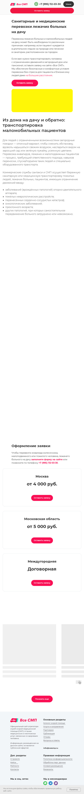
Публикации (49, 733)
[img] (36, 4)
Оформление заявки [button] (31, 446)
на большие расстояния (38, 75)
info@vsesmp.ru (50, 748)
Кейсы (13, 762)
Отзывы (46, 737)
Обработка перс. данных (54, 762)
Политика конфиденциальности (57, 759)
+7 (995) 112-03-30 (50, 4)
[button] (42, 10)
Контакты (14, 769)
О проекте (15, 759)
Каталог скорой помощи (54, 723)
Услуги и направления (53, 726)
